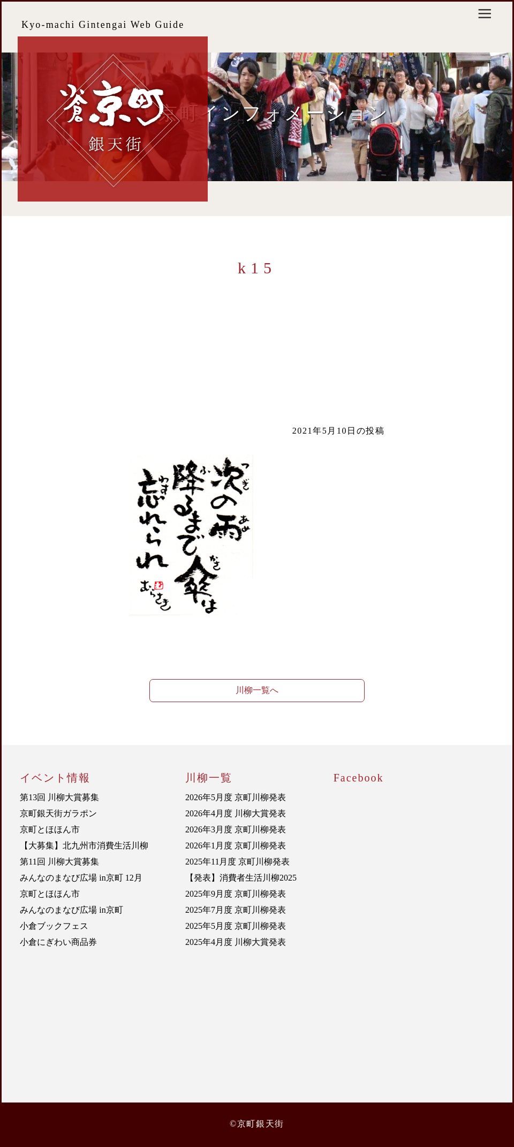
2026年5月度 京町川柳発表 (235, 797)
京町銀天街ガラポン (58, 813)
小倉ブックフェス (54, 925)
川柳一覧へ (257, 690)
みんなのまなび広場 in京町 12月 (81, 877)
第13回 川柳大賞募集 (59, 797)
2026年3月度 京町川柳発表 (235, 829)
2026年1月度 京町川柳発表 (235, 845)
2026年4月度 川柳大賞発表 (235, 813)
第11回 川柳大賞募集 (59, 861)
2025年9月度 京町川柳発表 (235, 893)
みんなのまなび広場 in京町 (71, 909)
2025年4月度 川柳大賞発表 (235, 942)
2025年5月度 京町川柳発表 (235, 925)
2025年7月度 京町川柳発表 (235, 909)
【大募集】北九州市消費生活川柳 (84, 845)
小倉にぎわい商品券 (58, 942)
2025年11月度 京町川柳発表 (237, 861)
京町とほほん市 (50, 829)
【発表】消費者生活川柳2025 (241, 877)
